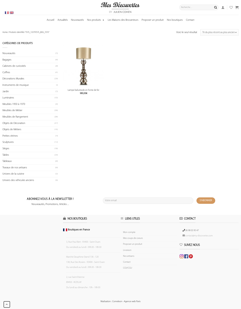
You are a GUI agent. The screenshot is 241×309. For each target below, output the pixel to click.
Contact (190, 20)
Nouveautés (77, 20)
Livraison (127, 250)
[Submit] (215, 7)
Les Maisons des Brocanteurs (123, 20)
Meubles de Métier (12, 110)
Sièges (5, 148)
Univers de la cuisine (13, 174)
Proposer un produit (153, 20)
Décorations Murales (13, 78)
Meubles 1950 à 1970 (13, 104)
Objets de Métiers (11, 129)
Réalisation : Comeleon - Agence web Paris (120, 301)
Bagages (6, 60)
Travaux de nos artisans (14, 167)
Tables (5, 155)
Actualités (62, 20)
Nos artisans (128, 256)
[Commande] (219, 32)
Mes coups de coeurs (133, 238)
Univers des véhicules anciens (18, 180)
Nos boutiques (175, 20)
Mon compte (129, 232)
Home (5, 32)
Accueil (50, 20)
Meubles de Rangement (15, 117)
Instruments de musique (15, 85)
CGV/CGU (127, 268)
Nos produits (95, 20)
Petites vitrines (10, 136)
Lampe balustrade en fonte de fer (83, 90)
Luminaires (8, 97)
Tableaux (7, 161)
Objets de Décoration (13, 123)
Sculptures (8, 142)
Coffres (6, 72)
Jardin (5, 91)
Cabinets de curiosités (14, 66)
